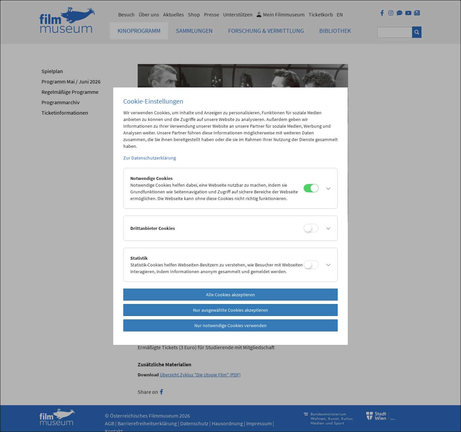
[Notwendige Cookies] (311, 188)
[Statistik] (311, 264)
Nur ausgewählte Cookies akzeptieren (230, 310)
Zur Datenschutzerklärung (149, 158)
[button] (326, 188)
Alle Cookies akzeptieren (230, 295)
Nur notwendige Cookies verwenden (230, 325)
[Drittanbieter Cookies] (311, 228)
